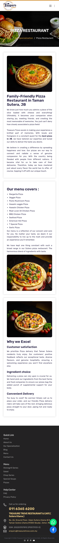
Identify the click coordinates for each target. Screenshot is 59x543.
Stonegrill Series (10, 468)
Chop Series (8, 475)
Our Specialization (24, 38)
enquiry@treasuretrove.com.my (23, 531)
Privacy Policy (9, 497)
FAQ (5, 493)
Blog (5, 450)
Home (8, 38)
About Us (7, 442)
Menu (5, 453)
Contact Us (8, 457)
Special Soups (9, 479)
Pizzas (6, 482)
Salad (5, 471)
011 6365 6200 (21, 509)
